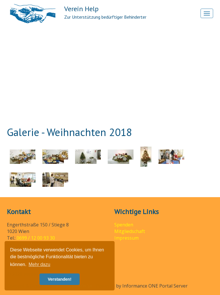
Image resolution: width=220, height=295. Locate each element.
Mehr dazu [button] (39, 264)
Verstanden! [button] (59, 279)
